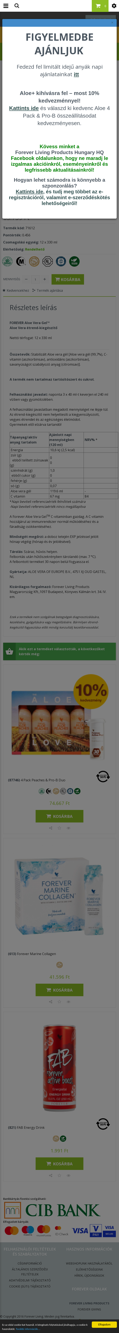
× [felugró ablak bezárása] (112, 22)
